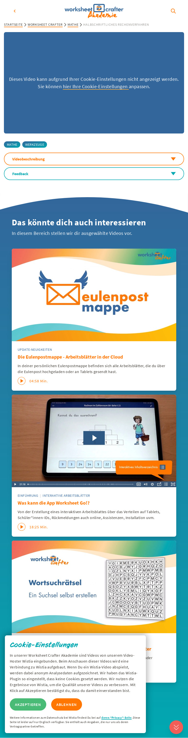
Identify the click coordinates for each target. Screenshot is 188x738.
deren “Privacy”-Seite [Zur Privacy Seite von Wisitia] (116, 717)
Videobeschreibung (94, 159)
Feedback (94, 173)
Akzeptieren (28, 704)
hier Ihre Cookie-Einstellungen (96, 86)
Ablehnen (66, 704)
